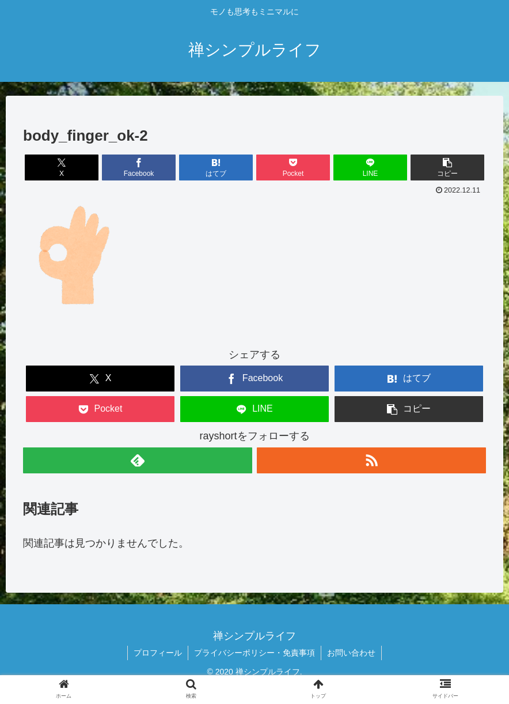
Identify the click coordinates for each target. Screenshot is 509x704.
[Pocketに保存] (293, 167)
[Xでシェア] (62, 167)
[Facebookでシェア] (139, 167)
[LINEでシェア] (370, 167)
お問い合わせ (351, 652)
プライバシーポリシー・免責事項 (254, 652)
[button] (448, 167)
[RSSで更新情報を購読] (371, 460)
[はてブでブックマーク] (216, 167)
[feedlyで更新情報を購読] (137, 460)
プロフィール (158, 652)
